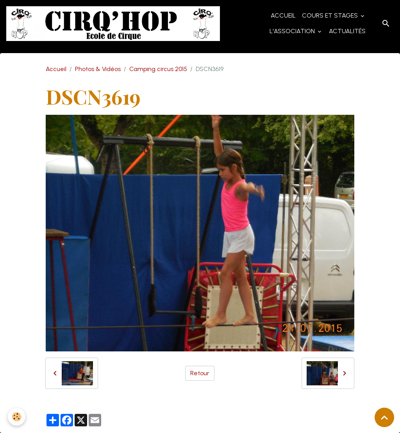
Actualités (347, 31)
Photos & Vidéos (98, 69)
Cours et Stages (330, 15)
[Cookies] (16, 417)
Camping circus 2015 (158, 69)
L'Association (293, 31)
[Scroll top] (384, 417)
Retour (199, 373)
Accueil (283, 15)
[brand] (113, 23)
